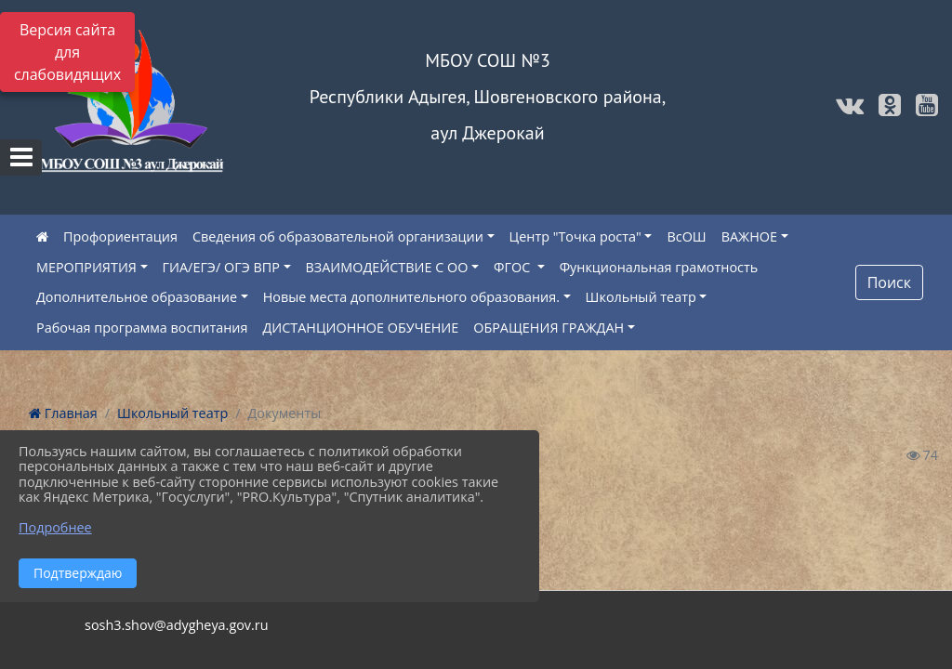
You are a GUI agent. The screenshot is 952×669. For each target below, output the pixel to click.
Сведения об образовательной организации (337, 236)
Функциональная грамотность (659, 267)
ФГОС (514, 267)
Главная (63, 413)
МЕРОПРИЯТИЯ (86, 267)
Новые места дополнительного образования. (411, 297)
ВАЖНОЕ (749, 236)
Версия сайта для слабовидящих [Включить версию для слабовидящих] (67, 52)
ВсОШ (686, 236)
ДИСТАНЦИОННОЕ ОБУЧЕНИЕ (360, 327)
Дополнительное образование (136, 297)
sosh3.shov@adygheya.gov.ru (177, 625)
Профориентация (120, 236)
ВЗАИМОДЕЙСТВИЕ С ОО (387, 267)
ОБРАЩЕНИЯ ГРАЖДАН (548, 327)
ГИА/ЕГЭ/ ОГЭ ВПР (221, 267)
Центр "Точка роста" (575, 236)
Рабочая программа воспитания (141, 327)
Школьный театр (641, 297)
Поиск (889, 282)
